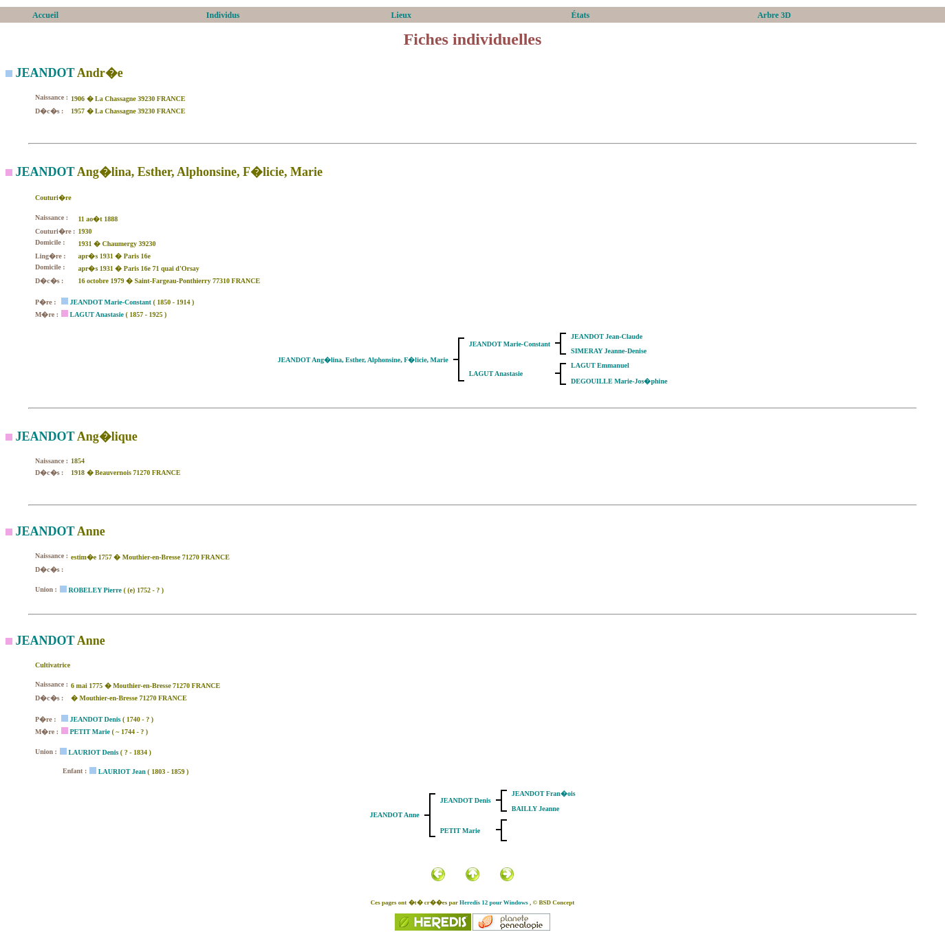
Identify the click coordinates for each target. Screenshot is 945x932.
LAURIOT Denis (93, 752)
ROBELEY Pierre (95, 590)
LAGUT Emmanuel (600, 365)
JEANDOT (45, 73)
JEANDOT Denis (94, 719)
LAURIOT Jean (122, 771)
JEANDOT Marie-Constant (110, 302)
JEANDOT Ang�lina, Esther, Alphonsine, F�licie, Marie (363, 360)
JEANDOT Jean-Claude (606, 336)
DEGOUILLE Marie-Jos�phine (619, 381)
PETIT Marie (89, 731)
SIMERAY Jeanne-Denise (609, 351)
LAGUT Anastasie (96, 314)
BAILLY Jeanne (536, 808)
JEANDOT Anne (394, 815)
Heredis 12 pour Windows (493, 902)
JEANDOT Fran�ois (544, 793)
